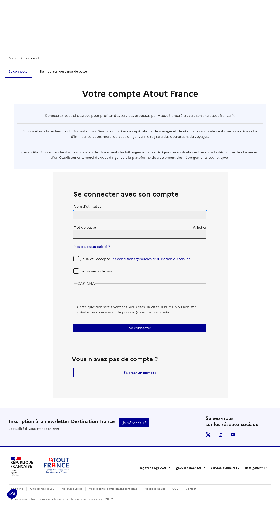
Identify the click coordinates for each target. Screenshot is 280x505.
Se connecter (19, 71)
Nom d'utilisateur (88, 206)
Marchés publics (71, 489)
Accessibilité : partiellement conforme (113, 489)
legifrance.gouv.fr (153, 468)
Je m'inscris (132, 422)
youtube (232, 434)
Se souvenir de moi (96, 271)
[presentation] (110, 295)
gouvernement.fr (188, 468)
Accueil (13, 58)
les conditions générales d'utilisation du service (151, 258)
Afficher (199, 227)
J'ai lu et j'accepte (135, 258)
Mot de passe (85, 227)
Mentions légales (154, 489)
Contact (191, 489)
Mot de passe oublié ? (92, 246)
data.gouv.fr (254, 468)
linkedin (220, 434)
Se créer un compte (140, 372)
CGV (175, 489)
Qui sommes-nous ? (42, 489)
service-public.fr (223, 468)
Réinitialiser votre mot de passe (63, 71)
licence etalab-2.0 (98, 499)
